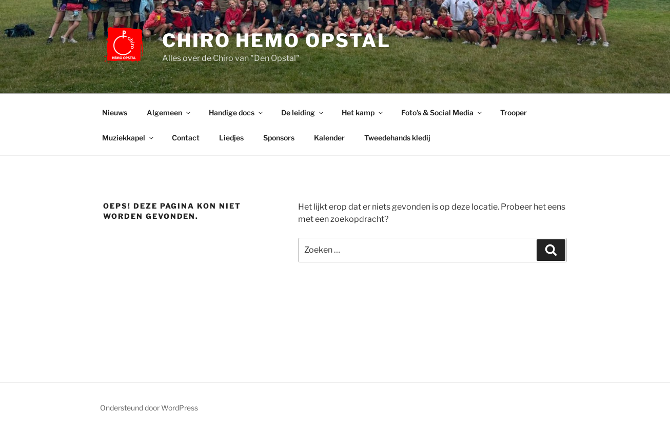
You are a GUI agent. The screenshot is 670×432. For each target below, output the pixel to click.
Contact (186, 137)
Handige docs (236, 112)
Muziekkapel (128, 137)
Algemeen (169, 112)
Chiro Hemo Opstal (276, 40)
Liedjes (231, 137)
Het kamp (363, 112)
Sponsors (278, 137)
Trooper (513, 112)
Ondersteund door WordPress (149, 407)
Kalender (329, 137)
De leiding (303, 112)
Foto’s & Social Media (442, 112)
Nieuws (114, 112)
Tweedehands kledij (397, 137)
